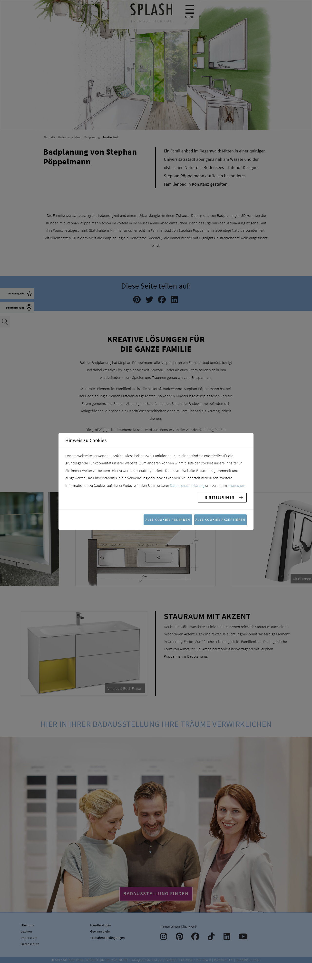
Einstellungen (219, 497)
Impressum (236, 485)
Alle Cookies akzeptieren (220, 520)
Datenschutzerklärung (187, 485)
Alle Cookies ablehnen (168, 520)
